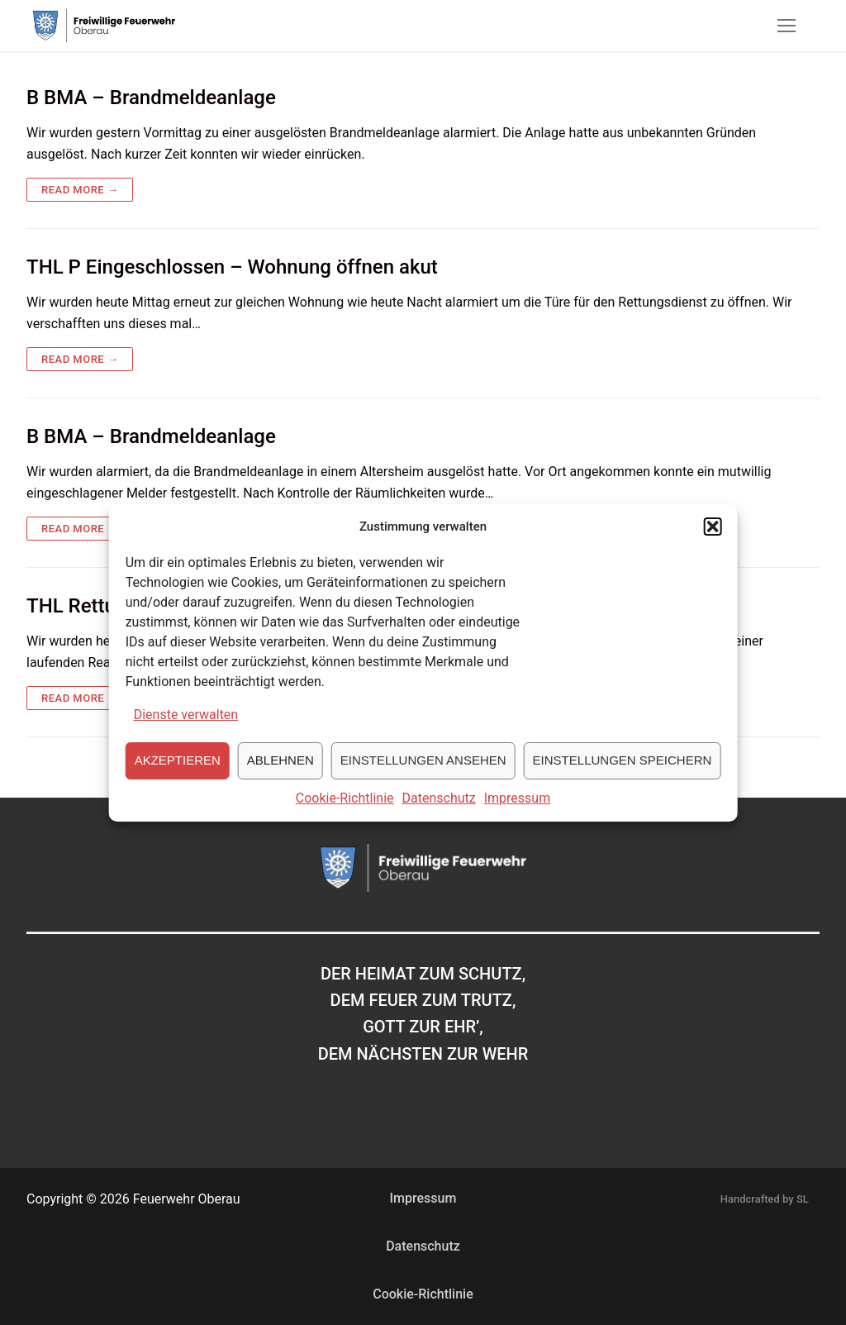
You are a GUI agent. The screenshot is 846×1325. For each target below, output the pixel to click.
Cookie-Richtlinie (345, 818)
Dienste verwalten (186, 734)
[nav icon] (786, 25)
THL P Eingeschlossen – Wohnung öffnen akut (232, 267)
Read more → (79, 189)
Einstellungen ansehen (423, 780)
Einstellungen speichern (622, 780)
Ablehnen (280, 780)
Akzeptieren (178, 780)
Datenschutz (439, 818)
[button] (712, 546)
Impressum (517, 818)
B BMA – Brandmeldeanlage (151, 97)
